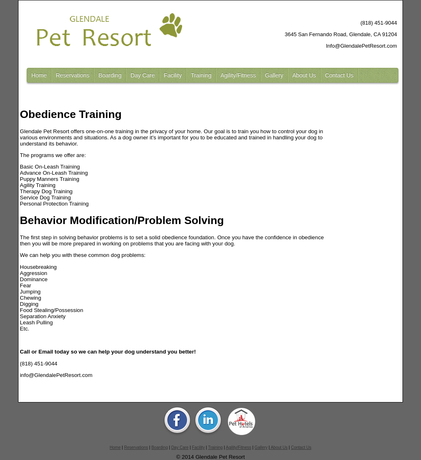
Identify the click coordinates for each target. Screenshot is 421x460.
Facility (173, 75)
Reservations (73, 75)
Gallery (274, 75)
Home (38, 75)
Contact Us (339, 75)
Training (201, 75)
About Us (304, 75)
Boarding (109, 75)
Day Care (142, 75)
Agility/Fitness (238, 75)
